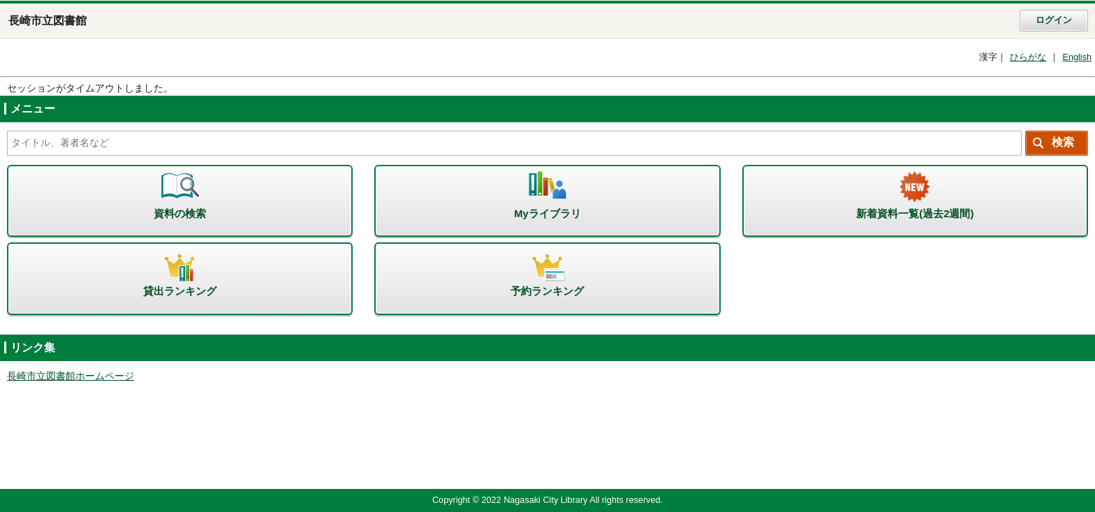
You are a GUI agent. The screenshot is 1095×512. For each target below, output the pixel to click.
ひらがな (1028, 57)
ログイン (1054, 20)
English (1077, 57)
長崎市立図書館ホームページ (70, 376)
